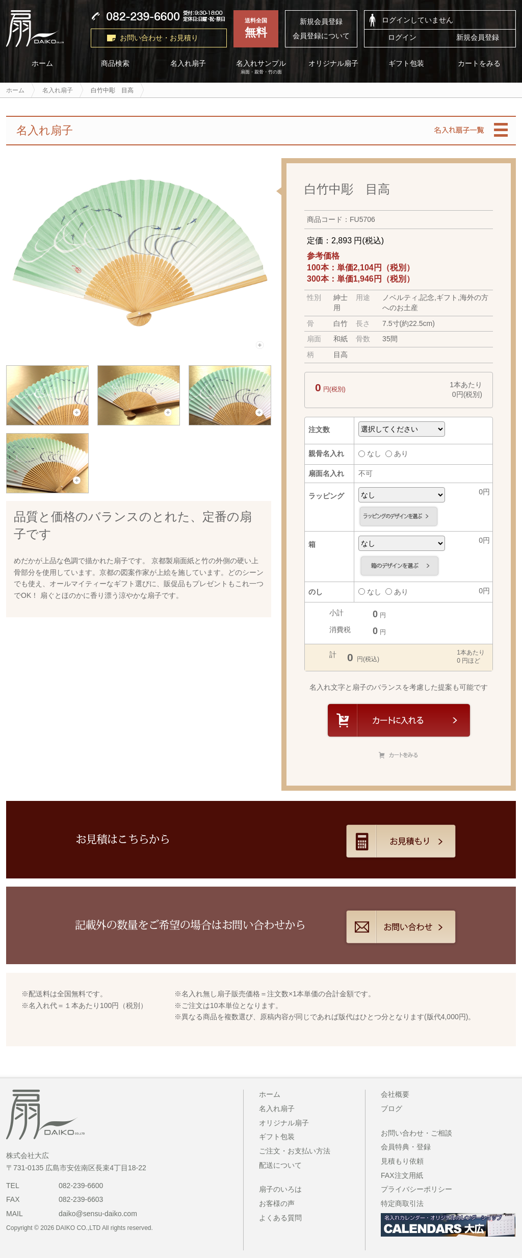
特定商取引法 (402, 1203)
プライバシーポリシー (416, 1189)
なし (369, 453)
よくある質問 (280, 1218)
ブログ (391, 1108)
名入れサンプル (261, 67)
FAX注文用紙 (402, 1175)
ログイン (402, 37)
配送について (280, 1165)
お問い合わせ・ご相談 (416, 1133)
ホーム (42, 63)
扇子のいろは (280, 1189)
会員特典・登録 (406, 1147)
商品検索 (115, 63)
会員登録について (321, 36)
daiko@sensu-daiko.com (98, 1214)
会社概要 (395, 1094)
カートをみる (479, 63)
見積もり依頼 (402, 1161)
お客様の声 (277, 1203)
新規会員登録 (321, 21)
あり (396, 453)
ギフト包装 (407, 63)
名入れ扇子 (188, 63)
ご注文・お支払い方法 (294, 1151)
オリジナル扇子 (334, 63)
